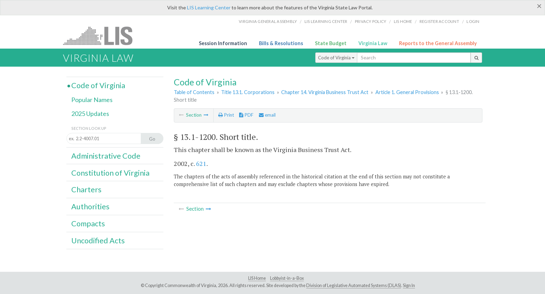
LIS (101, 35)
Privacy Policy (371, 21)
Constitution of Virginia (110, 172)
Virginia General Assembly (268, 21)
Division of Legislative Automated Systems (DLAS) (353, 285)
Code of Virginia (336, 57)
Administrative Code (105, 155)
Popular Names (92, 99)
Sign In (409, 285)
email (267, 115)
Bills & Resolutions (281, 43)
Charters (86, 189)
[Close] (539, 5)
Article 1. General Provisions (407, 92)
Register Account (439, 21)
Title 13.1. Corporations (248, 92)
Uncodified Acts (98, 240)
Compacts (88, 223)
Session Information (223, 43)
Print (226, 115)
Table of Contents (194, 92)
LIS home (403, 21)
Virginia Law (372, 43)
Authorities (90, 206)
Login (472, 21)
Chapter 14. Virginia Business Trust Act (324, 92)
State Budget (331, 43)
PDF (246, 115)
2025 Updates (90, 113)
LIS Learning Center (208, 7)
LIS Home (257, 278)
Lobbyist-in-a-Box (287, 278)
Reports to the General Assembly (438, 43)
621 (201, 163)
